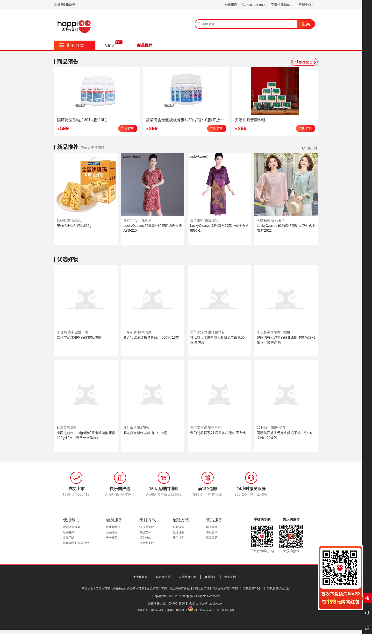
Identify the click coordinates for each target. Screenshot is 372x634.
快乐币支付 (146, 527)
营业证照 (230, 577)
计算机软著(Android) (277, 588)
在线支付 (145, 532)
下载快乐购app (281, 5)
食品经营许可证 (157, 588)
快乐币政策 (113, 527)
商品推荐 (144, 45)
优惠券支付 (146, 543)
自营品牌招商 (187, 577)
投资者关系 (163, 577)
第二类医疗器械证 (181, 588)
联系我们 (210, 577)
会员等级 (112, 532)
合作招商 (231, 5)
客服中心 (307, 5)
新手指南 (69, 532)
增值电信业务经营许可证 (128, 588)
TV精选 (109, 45)
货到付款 (145, 537)
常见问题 (69, 537)
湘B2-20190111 (177, 610)
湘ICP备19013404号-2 (151, 610)
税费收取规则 (71, 527)
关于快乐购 (140, 577)
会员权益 (112, 537)
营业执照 (87, 588)
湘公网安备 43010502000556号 (214, 610)
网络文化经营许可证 (225, 588)
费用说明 (178, 537)
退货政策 (212, 537)
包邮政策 (178, 527)
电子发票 (212, 527)
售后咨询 (212, 532)
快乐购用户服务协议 (76, 543)
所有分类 (71, 45)
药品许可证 (202, 588)
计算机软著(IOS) (251, 588)
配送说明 (178, 532)
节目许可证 (103, 588)
